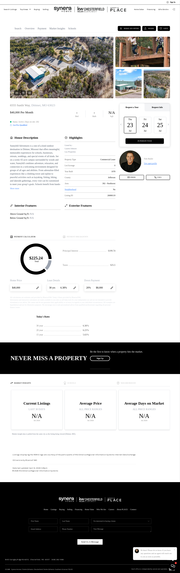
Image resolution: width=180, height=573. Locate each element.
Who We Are (163, 9)
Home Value (139, 9)
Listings (53, 504)
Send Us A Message (90, 536)
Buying (37, 9)
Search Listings (10, 9)
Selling (45, 9)
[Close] (174, 550)
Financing (151, 9)
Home (45, 504)
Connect (133, 504)
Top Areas (25, 9)
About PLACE (122, 504)
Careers (111, 504)
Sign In (170, 2)
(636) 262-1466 (57, 554)
